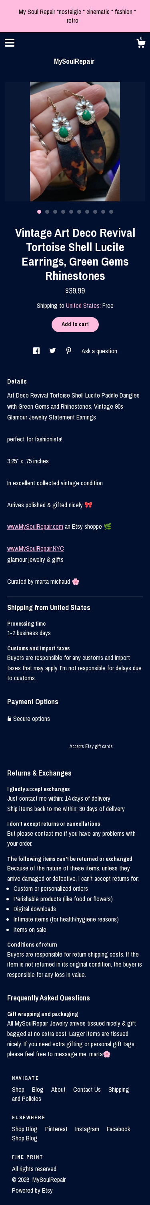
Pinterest (57, 1128)
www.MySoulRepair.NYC (35, 548)
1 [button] (39, 212)
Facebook (118, 1128)
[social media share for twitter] (53, 351)
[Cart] (140, 45)
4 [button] (63, 212)
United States (83, 305)
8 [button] (95, 212)
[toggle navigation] (9, 43)
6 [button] (79, 212)
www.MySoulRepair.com (35, 526)
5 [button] (71, 212)
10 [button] (111, 212)
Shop (19, 1089)
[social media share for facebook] (37, 351)
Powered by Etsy (32, 1190)
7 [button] (87, 212)
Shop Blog (25, 1128)
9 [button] (103, 212)
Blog (38, 1089)
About (59, 1089)
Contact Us (87, 1089)
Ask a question (99, 351)
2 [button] (47, 212)
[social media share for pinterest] (70, 351)
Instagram (88, 1128)
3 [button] (55, 212)
